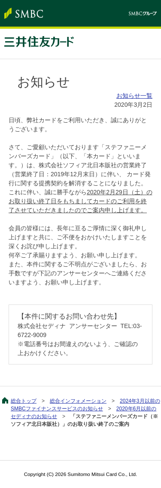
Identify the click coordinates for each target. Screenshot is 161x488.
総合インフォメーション (78, 401)
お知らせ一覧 (134, 95)
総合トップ (23, 401)
